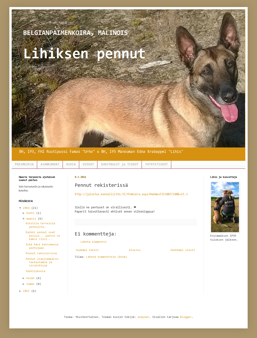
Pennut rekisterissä (41, 253)
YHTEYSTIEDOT (156, 164)
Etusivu (134, 250)
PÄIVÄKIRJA (24, 164)
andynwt (143, 317)
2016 (27, 208)
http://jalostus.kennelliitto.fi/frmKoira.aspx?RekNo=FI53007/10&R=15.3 (131, 194)
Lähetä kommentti (94, 242)
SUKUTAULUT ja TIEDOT (119, 164)
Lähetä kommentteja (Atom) (106, 257)
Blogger (186, 317)
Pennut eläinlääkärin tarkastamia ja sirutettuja (42, 262)
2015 (27, 291)
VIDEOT (88, 164)
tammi (31, 284)
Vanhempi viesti (183, 250)
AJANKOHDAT (50, 164)
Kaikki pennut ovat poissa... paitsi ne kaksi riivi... (43, 236)
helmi (31, 278)
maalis (32, 218)
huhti (31, 213)
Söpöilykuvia (35, 271)
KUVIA (71, 164)
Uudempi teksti (87, 250)
